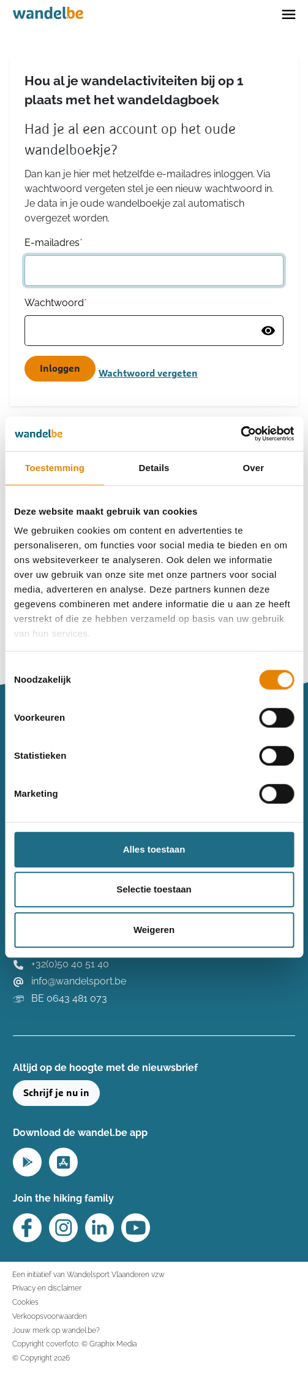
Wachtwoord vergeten (148, 373)
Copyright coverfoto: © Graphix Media (74, 1343)
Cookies (25, 1302)
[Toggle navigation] (289, 13)
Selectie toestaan (154, 889)
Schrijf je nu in (56, 1093)
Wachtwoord (55, 303)
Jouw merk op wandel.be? (56, 1330)
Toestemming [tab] (54, 467)
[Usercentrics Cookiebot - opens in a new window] (240, 434)
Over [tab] (254, 467)
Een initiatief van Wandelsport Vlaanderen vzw (88, 1274)
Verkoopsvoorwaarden (49, 1316)
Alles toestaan (154, 849)
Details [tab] (154, 467)
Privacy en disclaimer (46, 1287)
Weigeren (154, 929)
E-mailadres (53, 242)
